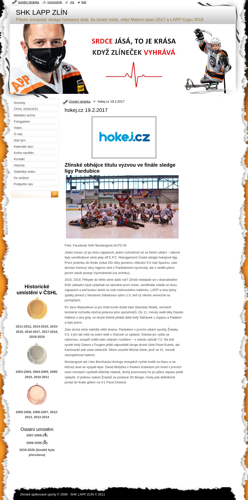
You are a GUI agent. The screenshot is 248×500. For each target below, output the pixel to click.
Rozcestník (55, 2)
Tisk (83, 2)
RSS (72, 2)
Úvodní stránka (79, 101)
